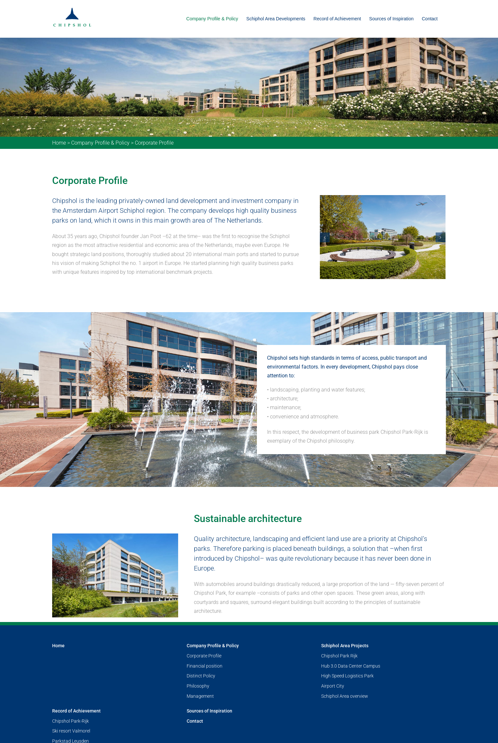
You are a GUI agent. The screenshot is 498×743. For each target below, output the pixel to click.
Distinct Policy (201, 675)
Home (59, 143)
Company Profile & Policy (100, 143)
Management (200, 696)
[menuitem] (212, 19)
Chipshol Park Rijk (339, 655)
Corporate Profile (204, 655)
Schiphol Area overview (344, 696)
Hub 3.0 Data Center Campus (350, 666)
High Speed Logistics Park (347, 675)
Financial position (204, 666)
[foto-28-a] (383, 236)
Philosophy (198, 686)
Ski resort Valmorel (71, 730)
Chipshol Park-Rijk (70, 721)
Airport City (332, 686)
